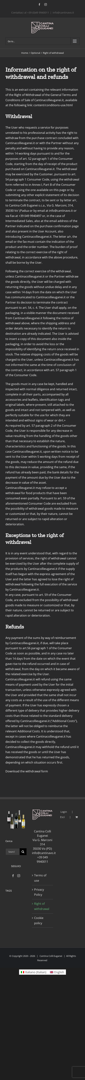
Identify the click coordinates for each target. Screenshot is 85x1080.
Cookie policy (38, 920)
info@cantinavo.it (63, 12)
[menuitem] (33, 972)
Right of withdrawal (41, 906)
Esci (62, 817)
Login (63, 811)
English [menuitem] (59, 972)
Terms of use (40, 878)
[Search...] (12, 851)
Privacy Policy (39, 892)
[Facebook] (13, 875)
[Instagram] (18, 875)
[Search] (23, 851)
